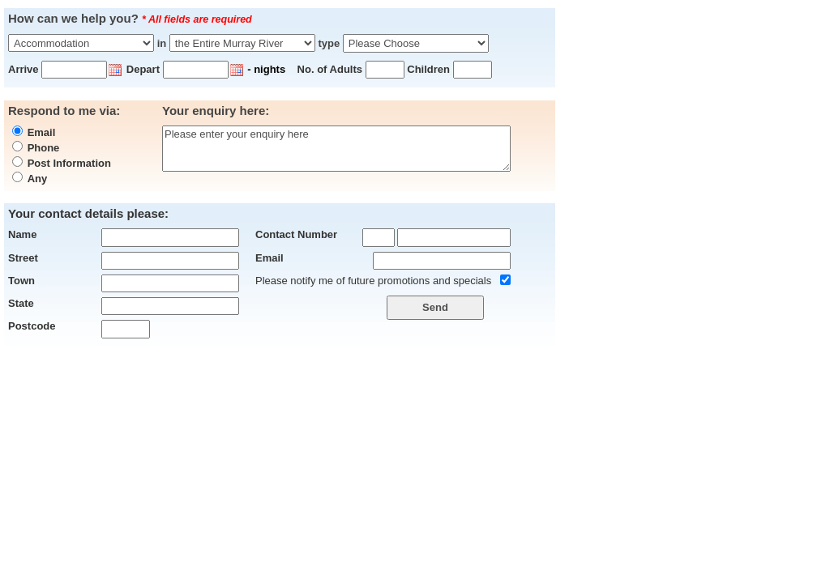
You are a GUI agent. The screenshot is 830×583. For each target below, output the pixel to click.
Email (42, 132)
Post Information (69, 163)
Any (38, 178)
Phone (44, 148)
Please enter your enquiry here (336, 149)
